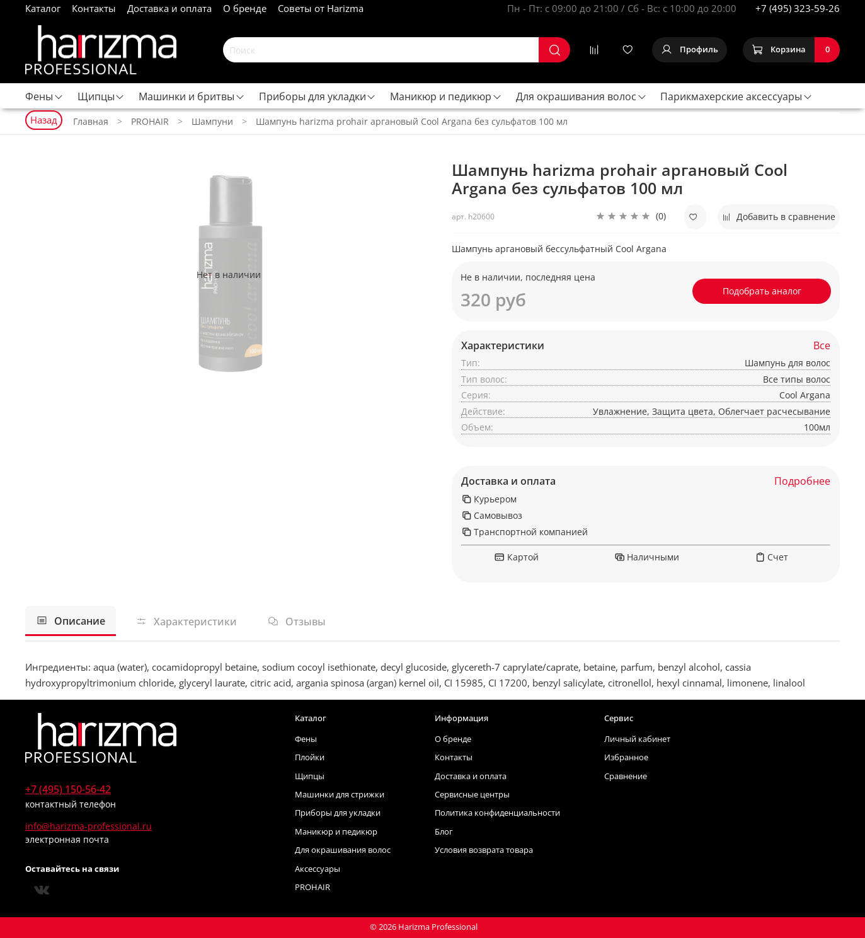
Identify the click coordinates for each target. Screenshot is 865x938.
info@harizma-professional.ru (88, 826)
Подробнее (802, 481)
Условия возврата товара (484, 850)
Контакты (94, 8)
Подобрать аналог (762, 291)
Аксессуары (317, 869)
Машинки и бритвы (192, 96)
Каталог (42, 8)
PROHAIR (312, 887)
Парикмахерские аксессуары (736, 96)
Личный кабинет (637, 739)
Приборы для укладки (318, 96)
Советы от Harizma (321, 8)
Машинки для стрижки (339, 794)
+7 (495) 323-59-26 (797, 8)
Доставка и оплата (169, 8)
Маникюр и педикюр (446, 96)
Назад (43, 119)
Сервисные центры (472, 794)
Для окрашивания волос (581, 96)
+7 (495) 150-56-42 (68, 789)
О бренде (244, 8)
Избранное (626, 757)
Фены (44, 96)
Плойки (309, 757)
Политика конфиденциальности (497, 813)
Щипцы (101, 96)
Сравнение (625, 776)
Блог (444, 831)
